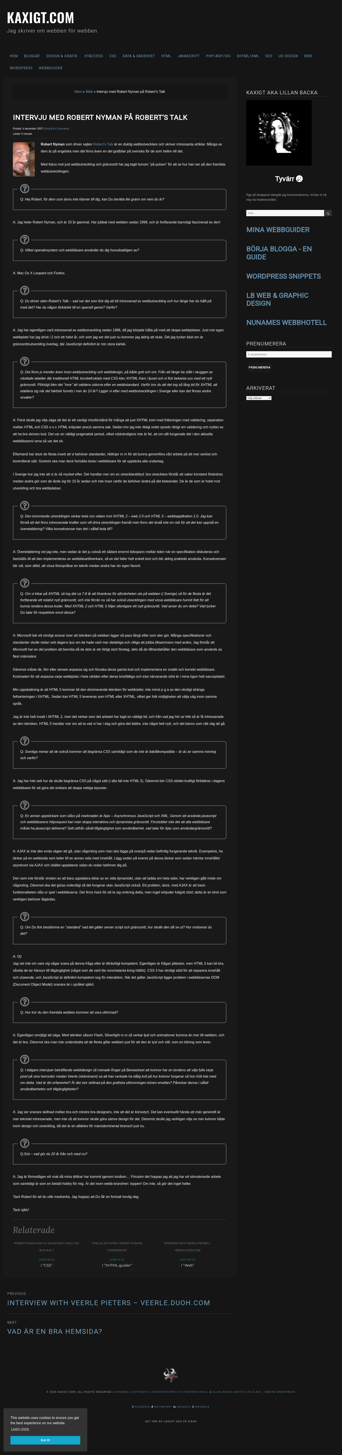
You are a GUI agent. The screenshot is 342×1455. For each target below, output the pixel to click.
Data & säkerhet (139, 56)
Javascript (189, 56)
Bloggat (32, 56)
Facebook (142, 1406)
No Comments (61, 128)
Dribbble (202, 1406)
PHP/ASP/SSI (218, 56)
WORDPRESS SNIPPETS (283, 275)
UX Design (288, 56)
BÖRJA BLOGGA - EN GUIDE (279, 252)
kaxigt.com (41, 17)
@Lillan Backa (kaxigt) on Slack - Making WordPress (252, 1392)
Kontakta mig (195, 1392)
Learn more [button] (20, 1429)
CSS (112, 56)
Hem (14, 56)
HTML (166, 56)
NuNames (122, 1392)
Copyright (140, 1392)
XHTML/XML (248, 56)
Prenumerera (259, 365)
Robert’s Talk (103, 144)
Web (308, 56)
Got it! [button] (45, 1440)
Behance (184, 1406)
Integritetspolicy (167, 1392)
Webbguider (50, 68)
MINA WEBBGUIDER (277, 229)
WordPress (21, 68)
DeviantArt (163, 1406)
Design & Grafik (61, 56)
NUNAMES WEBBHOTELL (286, 321)
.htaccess (93, 56)
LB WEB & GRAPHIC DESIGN (277, 298)
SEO (268, 56)
